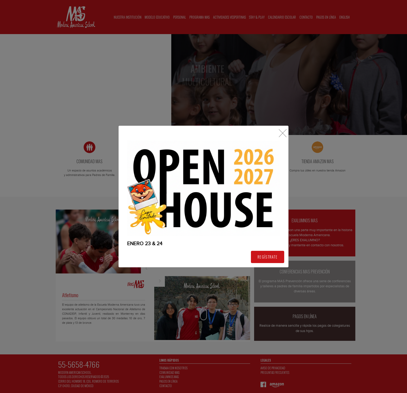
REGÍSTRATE (268, 257)
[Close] (282, 133)
